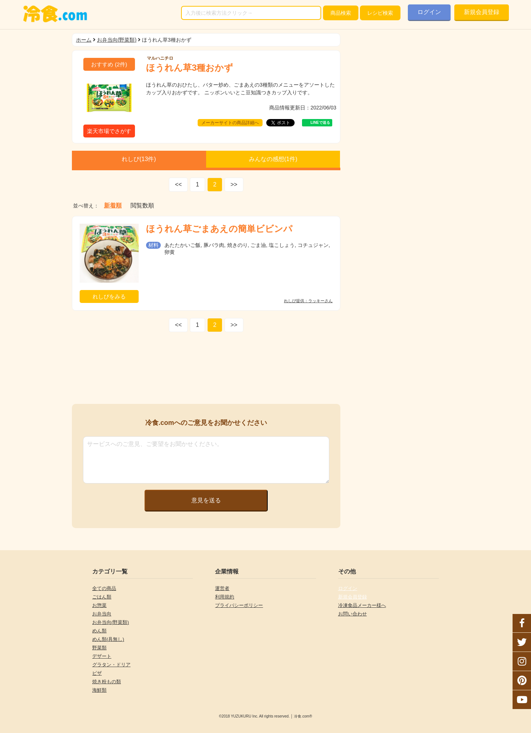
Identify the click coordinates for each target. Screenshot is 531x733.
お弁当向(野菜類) (116, 39)
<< (178, 184)
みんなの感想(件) (273, 159)
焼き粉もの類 (106, 681)
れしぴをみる (109, 296)
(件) (109, 64)
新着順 (113, 206)
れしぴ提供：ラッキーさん (308, 301)
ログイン (429, 12)
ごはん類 (101, 596)
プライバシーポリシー (239, 605)
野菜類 (99, 647)
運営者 (222, 588)
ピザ (97, 673)
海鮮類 (99, 690)
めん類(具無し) (108, 639)
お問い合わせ (352, 613)
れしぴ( (139, 159)
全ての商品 (104, 588)
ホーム (83, 39)
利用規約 (224, 596)
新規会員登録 (481, 12)
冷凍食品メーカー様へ (362, 605)
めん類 (99, 630)
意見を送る (206, 500)
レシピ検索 (380, 13)
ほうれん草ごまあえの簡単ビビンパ (219, 229)
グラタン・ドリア (111, 664)
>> (233, 184)
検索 (340, 13)
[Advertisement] (206, 369)
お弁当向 (101, 613)
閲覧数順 (142, 206)
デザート (101, 656)
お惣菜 (99, 605)
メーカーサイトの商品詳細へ (230, 122)
